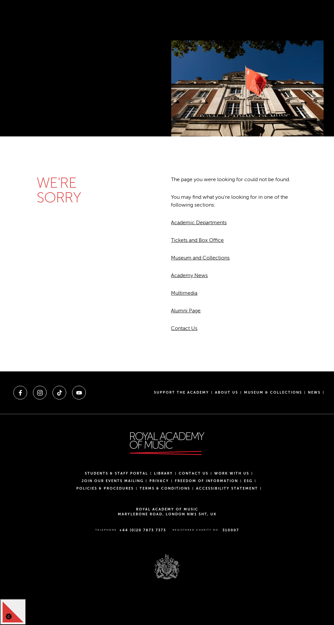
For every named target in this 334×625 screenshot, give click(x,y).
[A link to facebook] (20, 392)
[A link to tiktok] (59, 392)
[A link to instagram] (40, 392)
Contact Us (184, 328)
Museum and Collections (200, 258)
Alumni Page (186, 311)
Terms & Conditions (165, 488)
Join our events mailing (113, 481)
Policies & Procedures (105, 488)
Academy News (189, 275)
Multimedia (184, 293)
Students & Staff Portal (116, 473)
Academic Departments (199, 223)
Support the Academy (181, 392)
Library (163, 473)
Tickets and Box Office (197, 240)
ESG (248, 481)
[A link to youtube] (79, 392)
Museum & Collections (273, 392)
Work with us (231, 473)
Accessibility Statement (227, 488)
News (314, 392)
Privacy (159, 481)
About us (226, 392)
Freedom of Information (206, 481)
